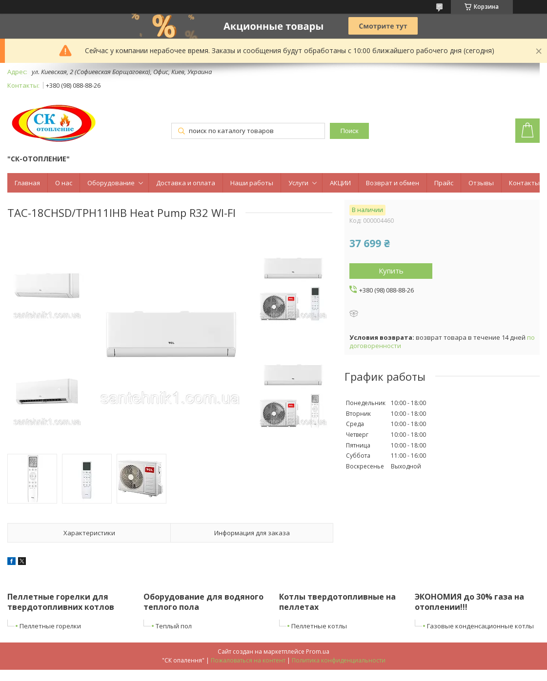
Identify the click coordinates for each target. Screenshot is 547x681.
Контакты (524, 182)
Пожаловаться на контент (248, 660)
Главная (27, 182)
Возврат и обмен (392, 182)
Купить (391, 270)
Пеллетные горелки (50, 626)
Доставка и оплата (185, 182)
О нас (63, 182)
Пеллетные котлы (319, 626)
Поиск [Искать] (350, 131)
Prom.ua (317, 651)
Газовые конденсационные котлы (480, 626)
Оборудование (111, 182)
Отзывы (481, 182)
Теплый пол (174, 626)
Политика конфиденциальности (338, 660)
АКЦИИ (340, 182)
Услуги (298, 182)
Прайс (443, 182)
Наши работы (251, 182)
